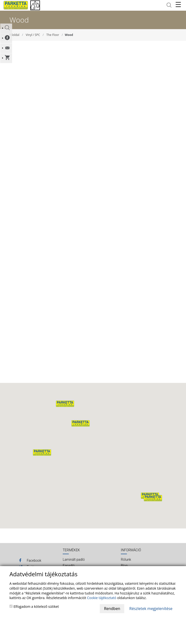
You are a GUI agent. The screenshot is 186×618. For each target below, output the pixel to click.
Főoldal (14, 35)
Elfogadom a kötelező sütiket (34, 606)
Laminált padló (74, 559)
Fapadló (69, 566)
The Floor (52, 35)
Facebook (30, 560)
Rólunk (126, 559)
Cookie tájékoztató (101, 597)
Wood (69, 35)
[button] (80, 423)
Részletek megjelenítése (150, 608)
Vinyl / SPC (33, 35)
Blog (124, 566)
